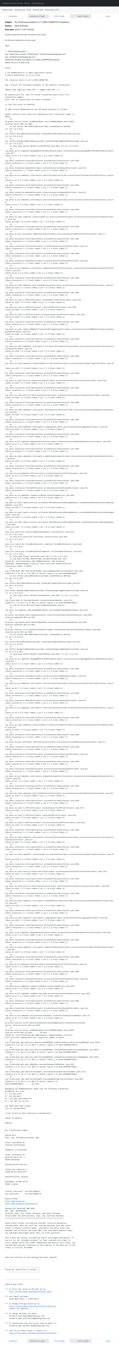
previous (13, 16)
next (107, 16)
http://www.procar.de (15, 1201)
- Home (16, 3)
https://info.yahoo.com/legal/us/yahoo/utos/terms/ (33, 1333)
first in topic (59, 16)
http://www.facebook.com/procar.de (21, 1204)
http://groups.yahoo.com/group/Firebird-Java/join (32, 1306)
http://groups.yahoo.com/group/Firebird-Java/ (30, 1292)
